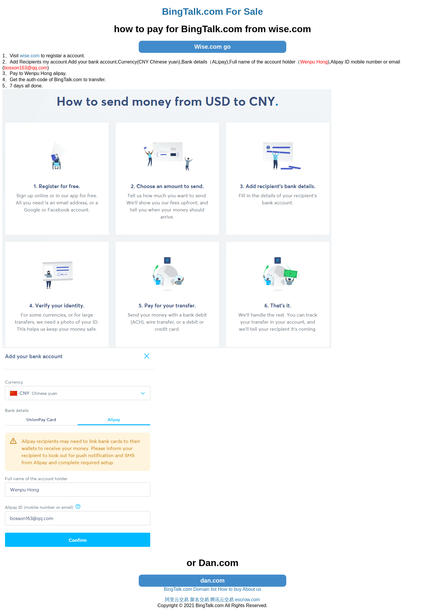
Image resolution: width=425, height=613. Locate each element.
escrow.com (247, 599)
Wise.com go (212, 46)
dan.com (212, 580)
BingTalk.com (178, 589)
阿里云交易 (177, 599)
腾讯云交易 (222, 599)
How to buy (229, 589)
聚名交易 (199, 599)
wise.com (30, 55)
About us (252, 589)
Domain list (205, 589)
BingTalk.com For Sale (212, 11)
